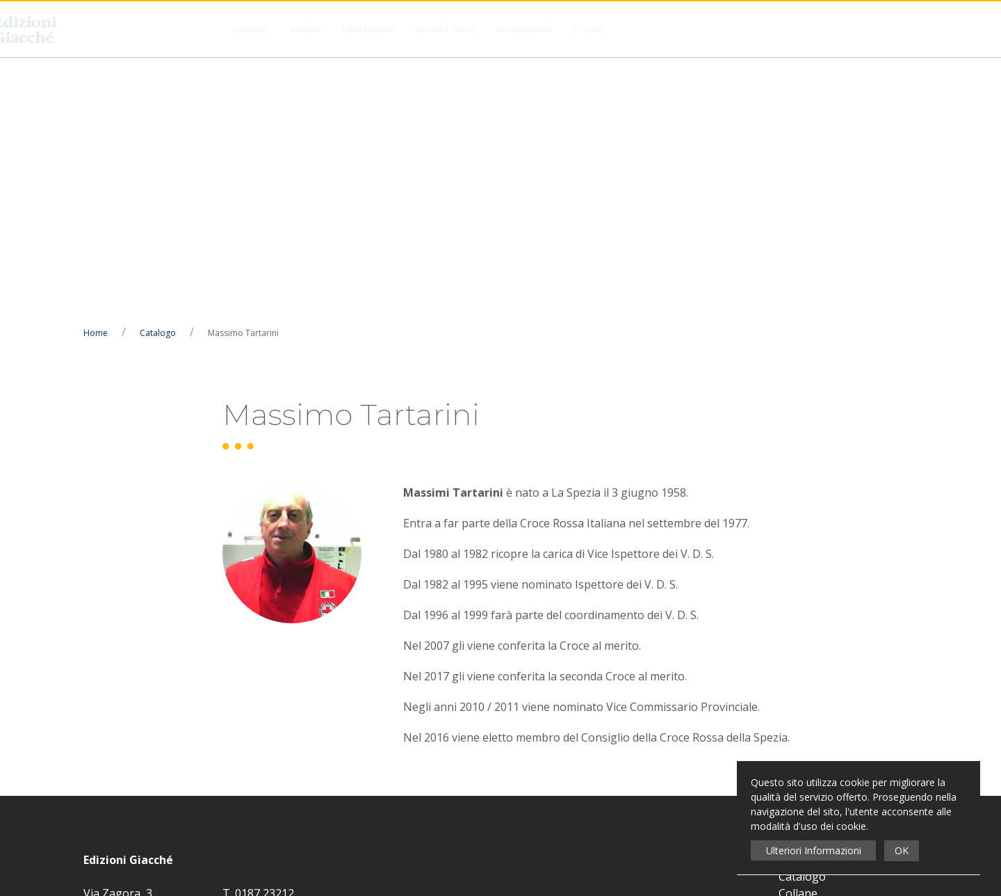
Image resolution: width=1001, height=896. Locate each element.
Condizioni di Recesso (834, 701)
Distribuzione (524, 29)
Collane (305, 29)
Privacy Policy (465, 651)
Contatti (588, 29)
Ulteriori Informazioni (813, 850)
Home (95, 74)
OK (902, 850)
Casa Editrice (368, 29)
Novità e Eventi (446, 29)
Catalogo (251, 29)
